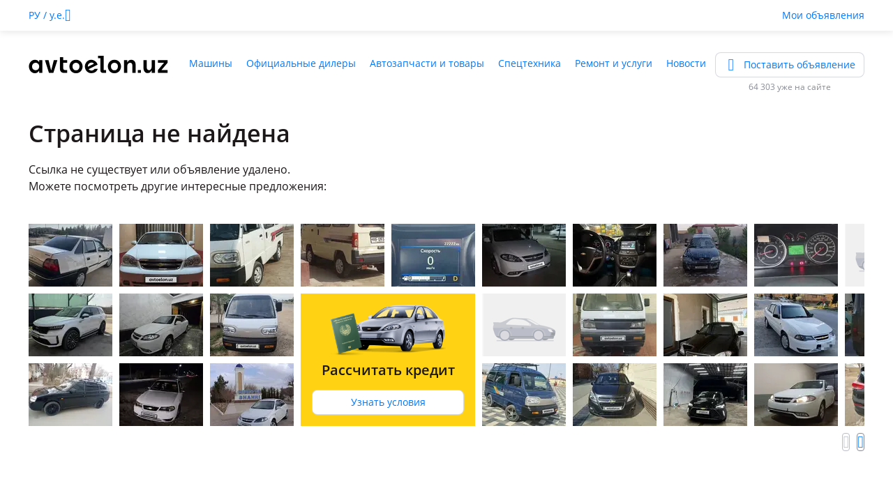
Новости (686, 63)
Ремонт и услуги (613, 63)
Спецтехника (529, 63)
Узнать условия (388, 402)
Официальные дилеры (301, 63)
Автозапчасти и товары (427, 63)
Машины (210, 63)
